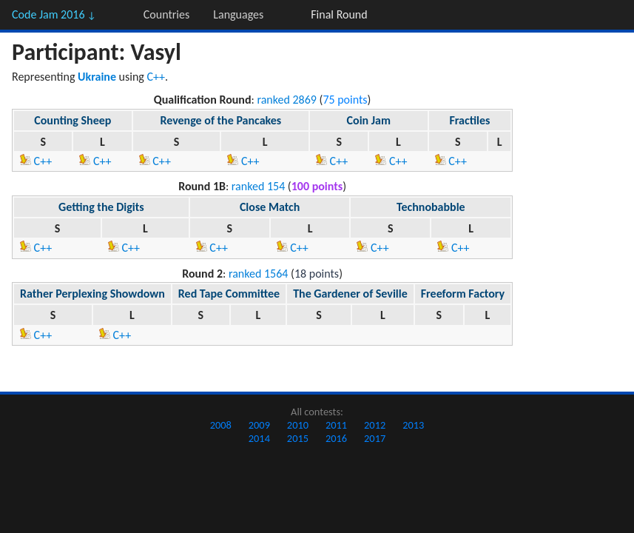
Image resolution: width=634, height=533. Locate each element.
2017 (374, 438)
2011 (336, 425)
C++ (156, 77)
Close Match (270, 207)
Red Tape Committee (229, 293)
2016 (336, 438)
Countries (166, 14)
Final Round (339, 14)
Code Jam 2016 (54, 14)
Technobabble (431, 207)
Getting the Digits (101, 207)
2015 (297, 438)
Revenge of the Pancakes (220, 120)
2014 (259, 438)
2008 (221, 425)
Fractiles (469, 120)
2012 (374, 425)
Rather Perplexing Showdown (92, 293)
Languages (238, 14)
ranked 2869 (287, 100)
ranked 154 (258, 186)
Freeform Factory (463, 293)
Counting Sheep (72, 120)
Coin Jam (369, 120)
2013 (413, 425)
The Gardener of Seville (350, 293)
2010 (297, 425)
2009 (259, 425)
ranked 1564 (259, 273)
